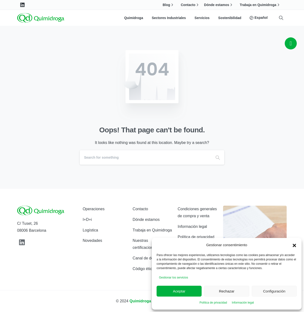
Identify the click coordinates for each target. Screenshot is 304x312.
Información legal (243, 302)
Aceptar (179, 291)
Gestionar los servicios (173, 277)
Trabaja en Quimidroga (260, 5)
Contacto (190, 5)
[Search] (145, 157)
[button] (294, 245)
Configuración (274, 291)
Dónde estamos (218, 5)
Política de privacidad (213, 302)
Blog (168, 5)
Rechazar (226, 291)
